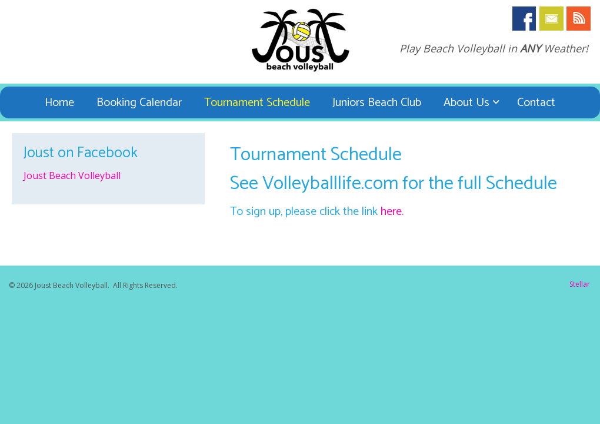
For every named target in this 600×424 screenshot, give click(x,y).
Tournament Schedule (257, 102)
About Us (466, 102)
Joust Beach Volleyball (72, 175)
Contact (536, 102)
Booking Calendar (139, 102)
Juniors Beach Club (376, 102)
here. (392, 211)
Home (59, 102)
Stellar (579, 284)
